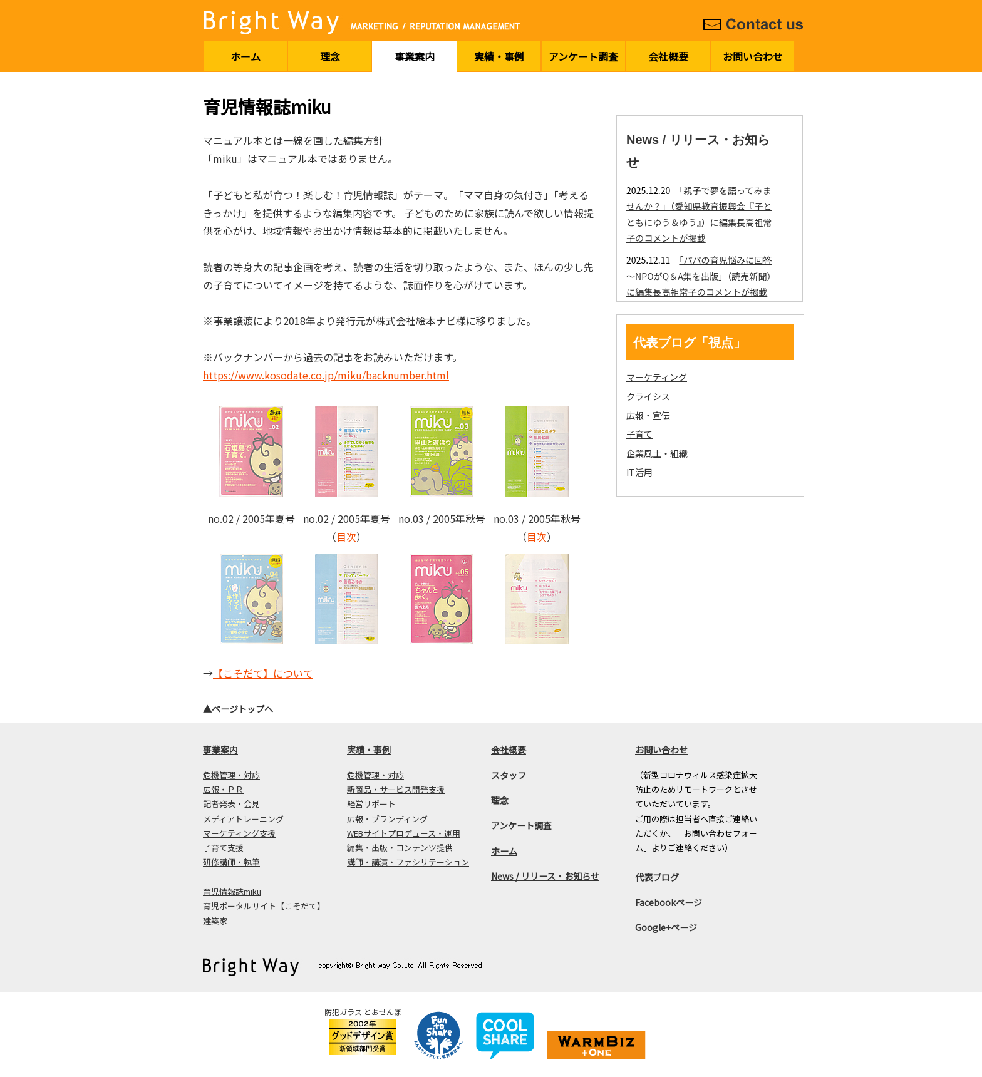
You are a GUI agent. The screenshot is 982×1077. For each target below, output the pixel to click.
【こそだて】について (263, 673)
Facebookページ (668, 902)
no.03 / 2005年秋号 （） (537, 527)
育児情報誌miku (232, 891)
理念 (330, 56)
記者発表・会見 (231, 804)
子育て (639, 434)
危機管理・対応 (231, 775)
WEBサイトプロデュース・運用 (403, 833)
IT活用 (639, 472)
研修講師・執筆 (231, 862)
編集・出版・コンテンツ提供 (400, 847)
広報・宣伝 (648, 415)
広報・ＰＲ (223, 789)
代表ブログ (657, 877)
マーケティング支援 (239, 833)
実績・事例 (499, 56)
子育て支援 (223, 847)
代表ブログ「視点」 (689, 342)
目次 (346, 536)
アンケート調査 (583, 56)
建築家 (215, 921)
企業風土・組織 (657, 453)
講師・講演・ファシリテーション (408, 862)
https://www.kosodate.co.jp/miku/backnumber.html (326, 375)
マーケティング (656, 377)
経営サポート (371, 804)
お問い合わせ (753, 56)
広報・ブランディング (387, 819)
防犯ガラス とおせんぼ (362, 1011)
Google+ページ (666, 927)
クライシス (648, 396)
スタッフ (508, 775)
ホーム (245, 56)
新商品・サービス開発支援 (396, 789)
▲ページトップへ (238, 709)
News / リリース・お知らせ (545, 876)
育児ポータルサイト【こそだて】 (264, 906)
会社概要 (668, 56)
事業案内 (415, 56)
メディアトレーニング (243, 819)
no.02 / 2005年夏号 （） (346, 527)
